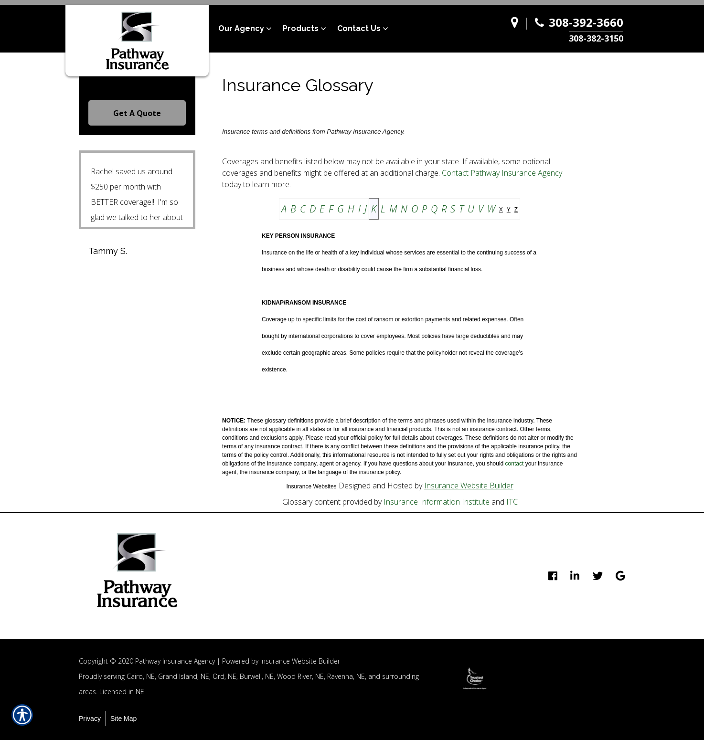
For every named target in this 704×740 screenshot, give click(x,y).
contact (514, 463)
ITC (512, 502)
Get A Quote (137, 113)
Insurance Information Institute (437, 502)
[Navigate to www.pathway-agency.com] (517, 29)
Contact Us (359, 28)
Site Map (123, 718)
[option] (475, 678)
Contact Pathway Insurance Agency (502, 173)
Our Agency (241, 28)
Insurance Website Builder (468, 485)
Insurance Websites (311, 486)
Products (301, 28)
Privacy (90, 718)
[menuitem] (250, 29)
